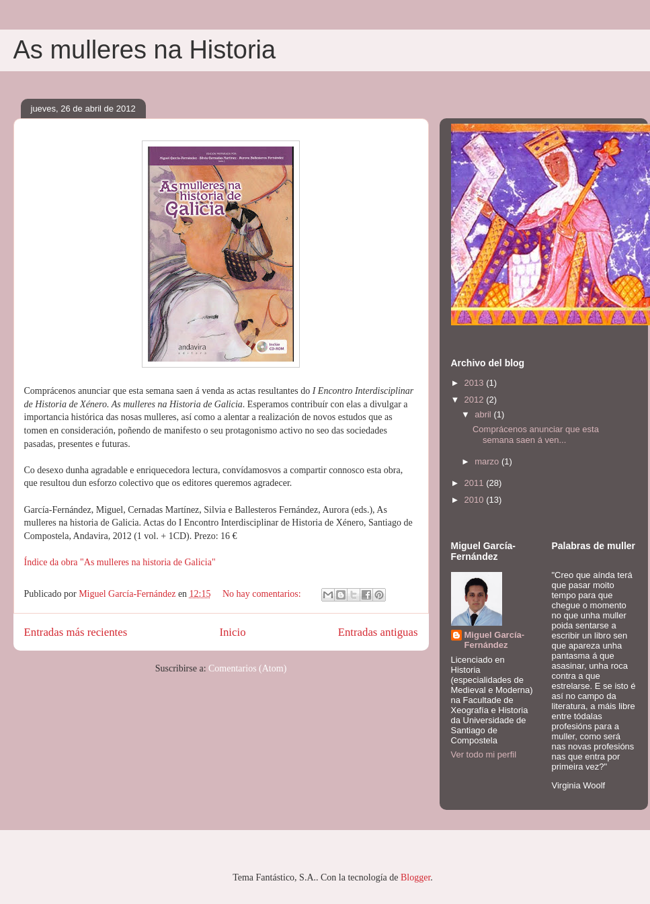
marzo (488, 461)
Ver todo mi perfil (484, 754)
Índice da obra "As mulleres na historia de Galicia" (120, 562)
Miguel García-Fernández (494, 640)
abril (484, 414)
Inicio (232, 632)
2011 (475, 483)
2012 (475, 400)
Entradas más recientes (76, 632)
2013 (475, 383)
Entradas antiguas (378, 632)
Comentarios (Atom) (247, 668)
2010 (475, 500)
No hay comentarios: (262, 594)
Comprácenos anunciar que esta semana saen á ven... (536, 434)
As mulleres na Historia (144, 50)
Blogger (415, 877)
